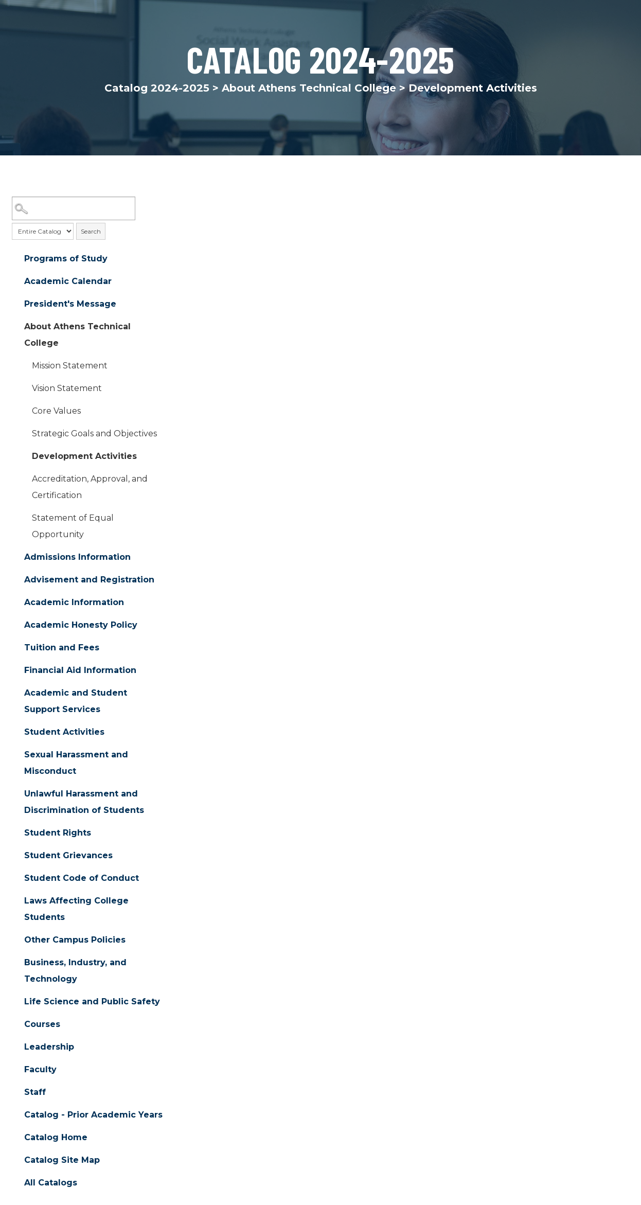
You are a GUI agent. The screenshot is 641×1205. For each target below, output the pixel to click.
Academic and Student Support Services (75, 701)
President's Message (70, 304)
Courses (42, 1025)
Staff (35, 1092)
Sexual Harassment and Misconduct (76, 763)
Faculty (40, 1070)
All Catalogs (50, 1183)
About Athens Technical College (309, 88)
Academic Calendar (68, 282)
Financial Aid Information (80, 671)
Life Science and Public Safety (92, 1002)
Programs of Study (66, 259)
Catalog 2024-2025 (156, 88)
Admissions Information (77, 557)
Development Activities (84, 457)
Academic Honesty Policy (80, 625)
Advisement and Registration (89, 580)
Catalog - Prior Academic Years (93, 1115)
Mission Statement (70, 366)
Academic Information (74, 603)
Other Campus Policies (75, 940)
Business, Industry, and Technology (75, 971)
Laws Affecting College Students (76, 909)
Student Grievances (68, 856)
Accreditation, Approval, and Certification (90, 487)
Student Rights (57, 833)
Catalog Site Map (62, 1160)
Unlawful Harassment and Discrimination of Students (84, 802)
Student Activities (64, 732)
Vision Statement (67, 389)
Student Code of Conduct (81, 878)
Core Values (56, 411)
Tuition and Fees (61, 648)
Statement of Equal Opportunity (73, 526)
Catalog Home (55, 1138)
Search (91, 231)
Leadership (49, 1047)
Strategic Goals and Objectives (94, 434)
